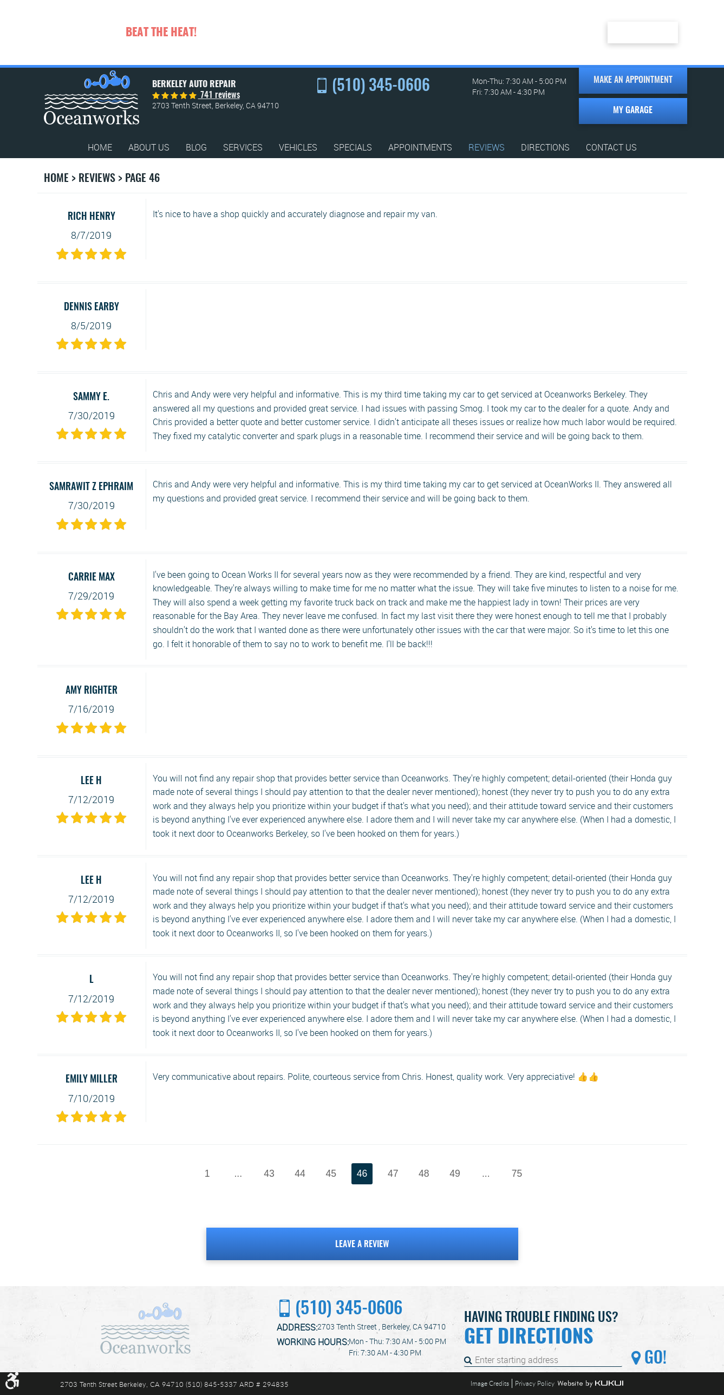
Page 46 (142, 178)
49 (454, 1173)
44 (300, 1173)
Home (100, 147)
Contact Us (611, 147)
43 (269, 1173)
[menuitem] (100, 147)
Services (243, 147)
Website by (590, 1384)
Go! (654, 1359)
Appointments (420, 147)
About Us (148, 147)
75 (517, 1173)
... (238, 1173)
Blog (196, 147)
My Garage (633, 110)
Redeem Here (642, 32)
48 (424, 1173)
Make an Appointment (633, 80)
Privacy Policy (535, 1383)
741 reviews (219, 95)
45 (331, 1173)
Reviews (486, 147)
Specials (353, 147)
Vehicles (298, 147)
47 (393, 1173)
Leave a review (362, 1244)
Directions (545, 147)
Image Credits (490, 1383)
